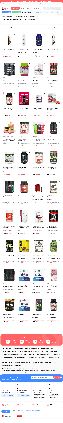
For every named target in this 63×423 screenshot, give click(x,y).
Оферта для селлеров (6, 392)
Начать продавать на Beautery (33, 410)
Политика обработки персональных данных (53, 395)
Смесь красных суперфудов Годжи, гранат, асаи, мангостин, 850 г (23, 139)
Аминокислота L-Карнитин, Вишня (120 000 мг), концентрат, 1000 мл (23, 51)
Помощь (51, 390)
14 (41, 330)
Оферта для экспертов (22, 392)
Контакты (51, 392)
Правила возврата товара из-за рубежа (39, 395)
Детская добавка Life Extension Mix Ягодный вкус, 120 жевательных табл (38, 51)
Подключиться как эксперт (23, 395)
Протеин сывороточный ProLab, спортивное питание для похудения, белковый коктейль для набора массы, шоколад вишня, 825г (24, 111)
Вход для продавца (46, 3)
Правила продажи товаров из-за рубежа (39, 398)
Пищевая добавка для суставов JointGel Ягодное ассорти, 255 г (8, 169)
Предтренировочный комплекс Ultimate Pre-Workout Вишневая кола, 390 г (9, 286)
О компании (51, 386)
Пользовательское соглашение (53, 398)
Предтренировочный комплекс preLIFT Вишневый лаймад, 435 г (38, 316)
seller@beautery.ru (30, 412)
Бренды (4, 27)
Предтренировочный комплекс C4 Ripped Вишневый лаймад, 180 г (23, 257)
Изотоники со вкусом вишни (33, 16)
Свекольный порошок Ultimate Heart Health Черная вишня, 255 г (53, 198)
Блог (50, 388)
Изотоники (25, 16)
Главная (3, 16)
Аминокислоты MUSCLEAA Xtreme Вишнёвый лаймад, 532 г (53, 80)
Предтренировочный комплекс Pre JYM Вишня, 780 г (9, 198)
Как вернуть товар (37, 390)
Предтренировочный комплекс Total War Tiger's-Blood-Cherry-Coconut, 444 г (9, 316)
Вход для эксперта (57, 3)
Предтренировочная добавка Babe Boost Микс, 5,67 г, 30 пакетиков (38, 227)
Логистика (3, 388)
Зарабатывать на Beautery (23, 386)
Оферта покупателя (37, 392)
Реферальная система (22, 390)
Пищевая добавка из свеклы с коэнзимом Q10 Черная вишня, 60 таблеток (38, 257)
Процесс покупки (36, 386)
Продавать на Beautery (6, 386)
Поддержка (6, 411)
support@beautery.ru (18, 412)
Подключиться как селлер (7, 395)
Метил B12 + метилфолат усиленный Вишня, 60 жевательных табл (8, 110)
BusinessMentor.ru (10, 421)
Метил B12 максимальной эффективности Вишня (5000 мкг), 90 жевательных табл (53, 316)
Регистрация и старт (21, 388)
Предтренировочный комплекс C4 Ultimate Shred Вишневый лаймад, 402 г (53, 169)
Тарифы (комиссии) (5, 390)
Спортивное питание (9, 16)
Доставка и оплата (37, 388)
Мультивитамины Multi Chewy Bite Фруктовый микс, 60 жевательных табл (24, 227)
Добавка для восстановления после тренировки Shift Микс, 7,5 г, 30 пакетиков (38, 139)
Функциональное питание (18, 16)
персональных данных (51, 379)
